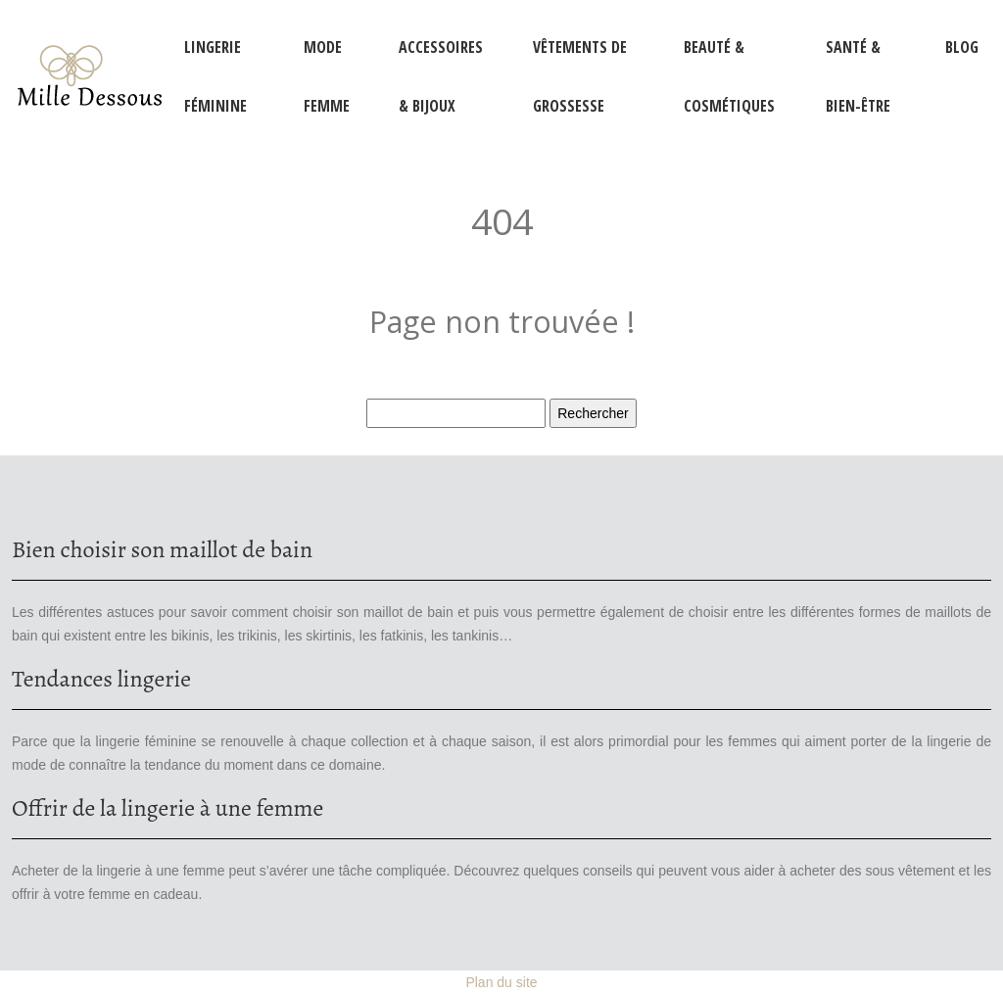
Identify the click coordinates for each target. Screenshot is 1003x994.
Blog (962, 47)
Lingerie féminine (215, 76)
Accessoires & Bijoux (441, 76)
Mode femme (327, 76)
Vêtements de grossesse (580, 76)
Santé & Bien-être (858, 76)
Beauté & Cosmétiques (729, 76)
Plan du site (501, 982)
